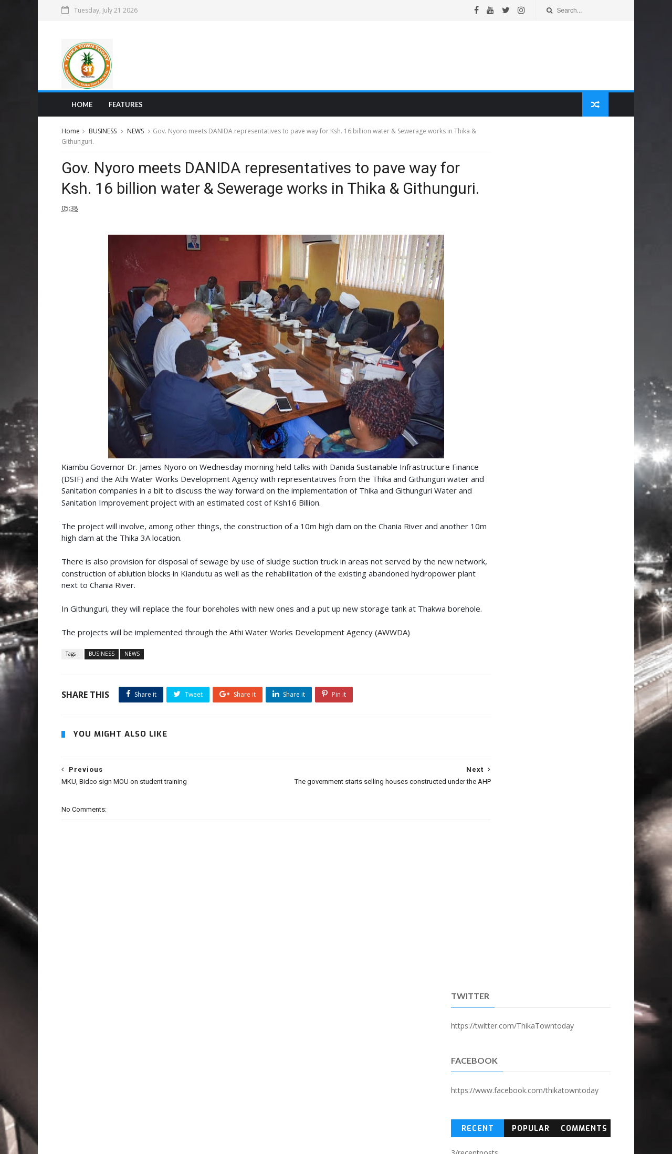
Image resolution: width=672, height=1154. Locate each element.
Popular (526, 270)
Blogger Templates (227, 1140)
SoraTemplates (125, 1140)
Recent (474, 270)
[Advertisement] (413, 57)
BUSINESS (109, 135)
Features (130, 108)
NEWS (142, 135)
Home (86, 108)
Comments (578, 270)
